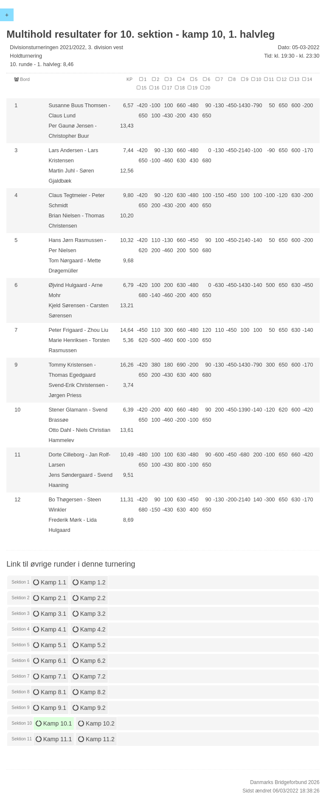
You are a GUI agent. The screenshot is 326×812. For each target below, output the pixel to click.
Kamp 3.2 (89, 613)
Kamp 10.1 (54, 723)
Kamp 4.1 (49, 629)
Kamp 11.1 (54, 739)
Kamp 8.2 (89, 692)
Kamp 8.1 (49, 692)
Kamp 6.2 (89, 660)
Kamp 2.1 (49, 598)
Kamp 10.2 (96, 723)
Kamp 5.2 (89, 645)
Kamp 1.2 (89, 582)
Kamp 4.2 (89, 629)
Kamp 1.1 (49, 582)
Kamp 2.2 (89, 598)
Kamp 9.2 (89, 707)
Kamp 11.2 (96, 739)
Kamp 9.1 (49, 707)
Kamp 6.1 (49, 660)
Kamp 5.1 (49, 645)
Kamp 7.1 (49, 676)
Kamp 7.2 (89, 676)
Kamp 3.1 (49, 613)
